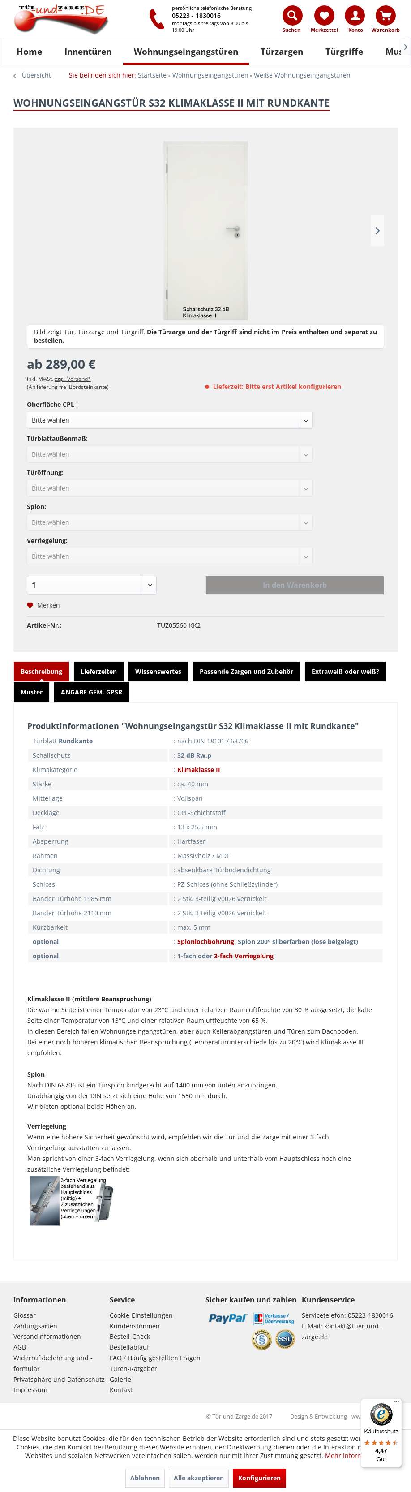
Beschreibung (41, 671)
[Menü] (396, 1403)
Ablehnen (145, 1478)
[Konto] (355, 15)
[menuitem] (293, 21)
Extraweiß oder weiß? (345, 671)
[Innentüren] (88, 51)
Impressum (30, 1389)
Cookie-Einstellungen (141, 1315)
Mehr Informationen (355, 1455)
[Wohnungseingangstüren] (186, 51)
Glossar (24, 1315)
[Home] (29, 51)
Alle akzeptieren (199, 1478)
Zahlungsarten (35, 1326)
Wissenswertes (158, 671)
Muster (32, 692)
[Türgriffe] (344, 51)
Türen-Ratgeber (133, 1368)
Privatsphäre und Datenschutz (59, 1379)
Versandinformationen (47, 1336)
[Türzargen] (282, 51)
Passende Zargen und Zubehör (246, 671)
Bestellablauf (129, 1347)
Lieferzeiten (99, 671)
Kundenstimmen (135, 1326)
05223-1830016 (370, 1315)
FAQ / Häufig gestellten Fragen (155, 1358)
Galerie (120, 1379)
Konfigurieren (259, 1478)
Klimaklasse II (198, 769)
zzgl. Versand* (73, 379)
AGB (19, 1347)
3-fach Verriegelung (244, 956)
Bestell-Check (130, 1336)
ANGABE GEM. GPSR (91, 692)
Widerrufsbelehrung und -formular (53, 1363)
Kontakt (121, 1389)
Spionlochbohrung (205, 941)
